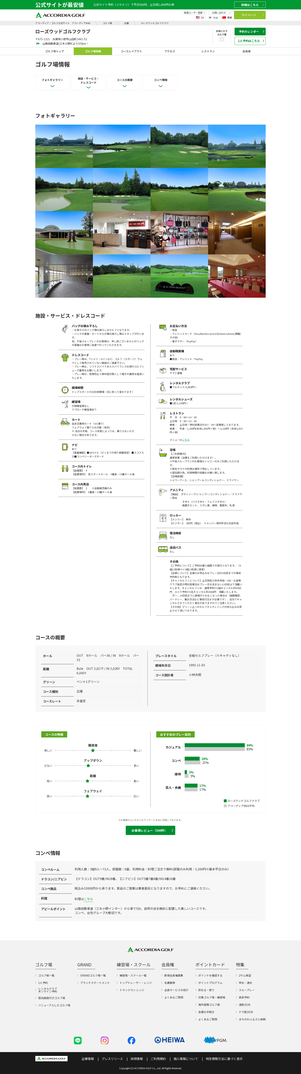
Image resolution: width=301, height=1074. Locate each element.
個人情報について (186, 1058)
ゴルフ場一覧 (44, 975)
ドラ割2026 (244, 1012)
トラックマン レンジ (130, 990)
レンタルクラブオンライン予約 (46, 990)
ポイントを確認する (208, 975)
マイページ (252, 15)
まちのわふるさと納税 (251, 1019)
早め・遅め (244, 982)
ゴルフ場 (107, 23)
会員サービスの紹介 (175, 990)
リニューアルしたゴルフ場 (52, 1005)
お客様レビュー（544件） (152, 830)
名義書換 (168, 982)
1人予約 (41, 982)
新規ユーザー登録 (194, 13)
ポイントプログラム (208, 982)
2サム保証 (243, 975)
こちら (186, 440)
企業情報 (88, 1058)
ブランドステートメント (93, 982)
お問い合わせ (221, 13)
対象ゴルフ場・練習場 (210, 997)
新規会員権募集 (172, 975)
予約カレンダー (251, 31)
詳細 (252, 5)
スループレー (245, 990)
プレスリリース (112, 1058)
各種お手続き (204, 1012)
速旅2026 (243, 1004)
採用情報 (137, 1058)
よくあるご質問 (172, 997)
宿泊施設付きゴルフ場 (50, 998)
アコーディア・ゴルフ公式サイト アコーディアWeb (62, 23)
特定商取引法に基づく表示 (224, 1058)
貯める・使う (204, 990)
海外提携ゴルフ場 (207, 1004)
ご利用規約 (158, 1058)
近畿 (126, 23)
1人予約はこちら (251, 41)
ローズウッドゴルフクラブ (155, 23)
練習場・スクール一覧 (131, 975)
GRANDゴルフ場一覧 (91, 975)
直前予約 (243, 997)
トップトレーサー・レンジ (134, 982)
